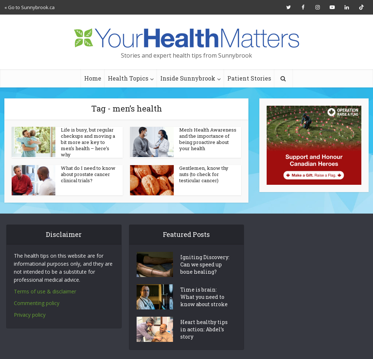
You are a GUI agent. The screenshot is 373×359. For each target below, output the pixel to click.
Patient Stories (249, 78)
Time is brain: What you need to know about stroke (204, 297)
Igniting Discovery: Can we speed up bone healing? (204, 264)
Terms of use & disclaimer (45, 291)
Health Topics (128, 78)
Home (92, 78)
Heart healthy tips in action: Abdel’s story (204, 329)
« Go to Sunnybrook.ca (29, 7)
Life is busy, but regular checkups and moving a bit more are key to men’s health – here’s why (88, 142)
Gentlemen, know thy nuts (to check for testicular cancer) (203, 174)
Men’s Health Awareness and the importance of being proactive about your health (207, 139)
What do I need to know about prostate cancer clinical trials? (88, 174)
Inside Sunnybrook (187, 78)
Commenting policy (36, 303)
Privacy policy (30, 314)
